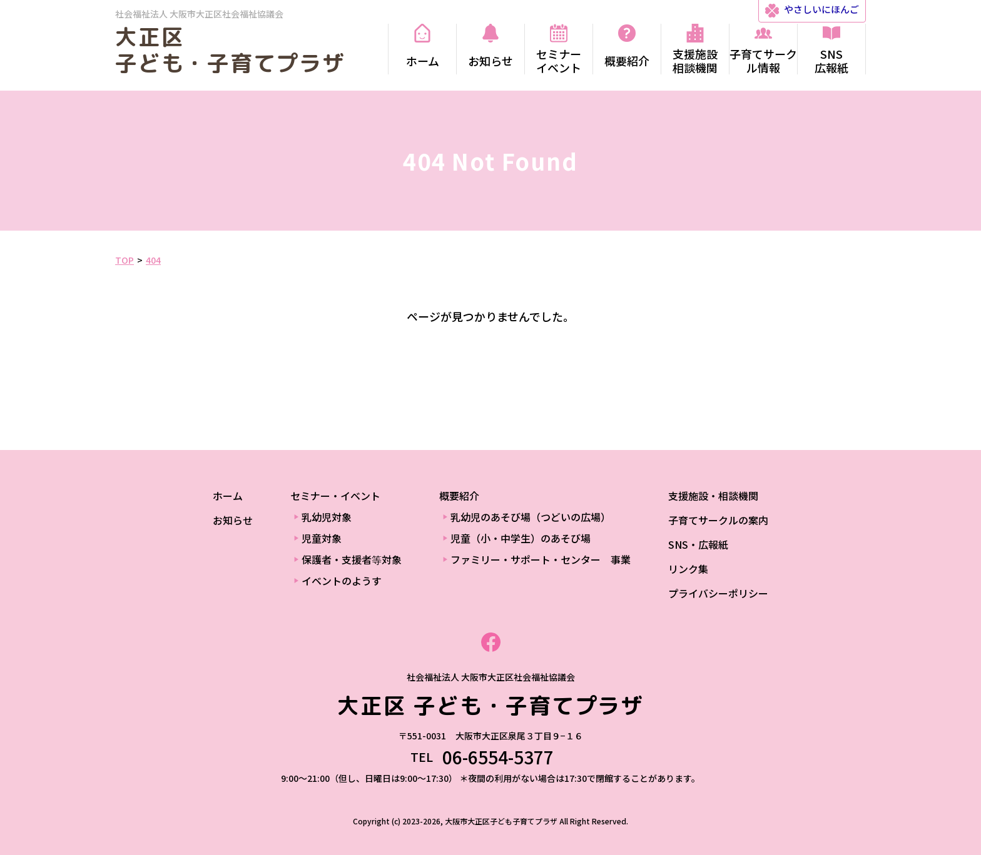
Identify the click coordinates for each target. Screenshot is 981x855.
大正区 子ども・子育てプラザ (230, 49)
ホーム (228, 495)
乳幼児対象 (327, 516)
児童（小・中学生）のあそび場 (520, 538)
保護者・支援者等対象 (352, 559)
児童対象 (322, 538)
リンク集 (688, 568)
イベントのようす (342, 580)
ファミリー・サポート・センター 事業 (540, 559)
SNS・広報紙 (698, 544)
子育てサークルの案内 (718, 520)
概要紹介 (459, 495)
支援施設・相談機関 (713, 495)
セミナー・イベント (335, 495)
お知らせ (233, 520)
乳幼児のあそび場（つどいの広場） (530, 516)
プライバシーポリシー (718, 593)
